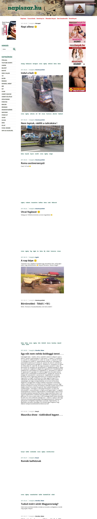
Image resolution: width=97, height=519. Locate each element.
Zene (3, 123)
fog (31, 251)
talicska (32, 114)
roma (40, 63)
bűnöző (44, 343)
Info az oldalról (7, 130)
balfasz (41, 202)
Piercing (4, 102)
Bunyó (4, 70)
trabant (28, 202)
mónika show (50, 452)
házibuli (60, 114)
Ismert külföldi (7, 96)
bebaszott (29, 63)
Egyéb (3, 78)
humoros (49, 114)
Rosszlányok (72, 18)
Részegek (4, 107)
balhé (27, 452)
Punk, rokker (6, 128)
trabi (49, 202)
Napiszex (23, 18)
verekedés (33, 452)
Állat (3, 125)
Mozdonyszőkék (7, 109)
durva (49, 343)
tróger (51, 154)
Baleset (4, 68)
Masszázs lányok (51, 18)
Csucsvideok (31, 18)
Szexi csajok (6, 73)
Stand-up (5, 115)
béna (55, 63)
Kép (3, 86)
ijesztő (59, 343)
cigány (45, 63)
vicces (43, 114)
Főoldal (4, 60)
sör (37, 114)
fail (40, 114)
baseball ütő (47, 494)
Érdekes (4, 81)
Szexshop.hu (40, 18)
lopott (32, 154)
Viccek (4, 120)
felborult (54, 202)
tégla (34, 251)
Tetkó (3, 117)
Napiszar (5, 112)
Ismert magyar (6, 94)
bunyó (23, 452)
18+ (3, 76)
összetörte (34, 202)
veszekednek (34, 494)
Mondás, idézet (7, 83)
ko (38, 251)
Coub (3, 91)
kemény (54, 343)
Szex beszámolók (62, 18)
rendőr (37, 154)
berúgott (35, 63)
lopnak (27, 154)
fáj (45, 251)
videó (48, 251)
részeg (23, 63)
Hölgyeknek (6, 99)
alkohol (50, 63)
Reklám (4, 104)
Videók (4, 65)
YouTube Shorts (7, 63)
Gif (3, 89)
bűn (39, 343)
